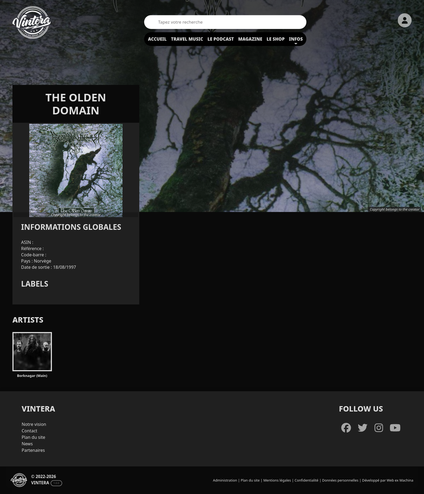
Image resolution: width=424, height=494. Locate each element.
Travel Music (187, 39)
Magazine (250, 39)
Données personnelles (340, 480)
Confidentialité (307, 480)
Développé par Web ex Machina (387, 480)
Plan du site (33, 437)
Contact (29, 431)
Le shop (276, 39)
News (27, 444)
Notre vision (34, 424)
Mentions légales (277, 480)
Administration (225, 480)
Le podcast (220, 39)
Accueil (157, 39)
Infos (296, 39)
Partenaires (33, 450)
